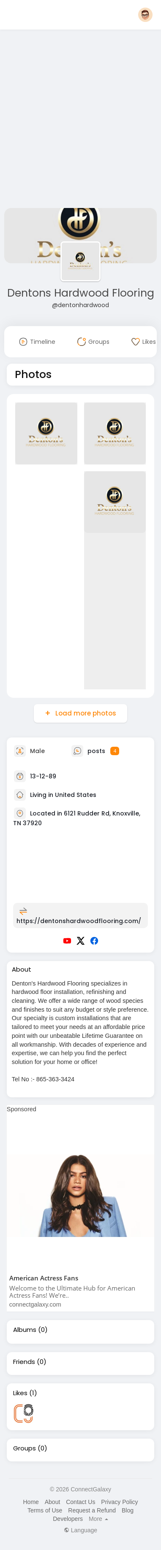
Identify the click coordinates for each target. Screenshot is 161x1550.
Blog (128, 1510)
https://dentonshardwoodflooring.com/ (78, 921)
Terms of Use (44, 1510)
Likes (20, 1393)
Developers (68, 1518)
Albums (24, 1329)
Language (80, 1530)
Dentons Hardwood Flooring (80, 293)
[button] (145, 15)
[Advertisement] (79, 120)
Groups (24, 1448)
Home (30, 1502)
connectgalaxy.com (35, 1304)
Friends (24, 1361)
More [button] (98, 1519)
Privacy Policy (119, 1502)
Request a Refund (92, 1510)
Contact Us (80, 1502)
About (52, 1502)
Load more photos (85, 713)
